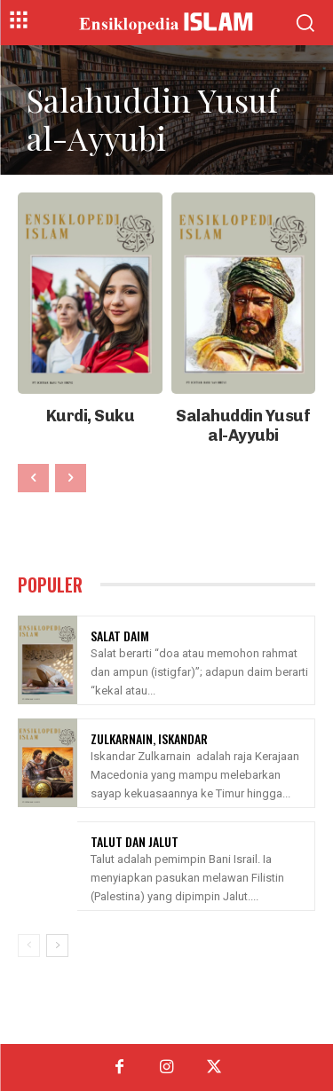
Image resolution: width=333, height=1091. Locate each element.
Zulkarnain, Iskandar (149, 738)
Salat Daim (120, 635)
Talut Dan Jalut (134, 841)
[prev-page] (33, 478)
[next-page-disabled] (70, 478)
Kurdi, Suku (90, 416)
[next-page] (57, 945)
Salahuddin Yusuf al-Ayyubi (243, 425)
